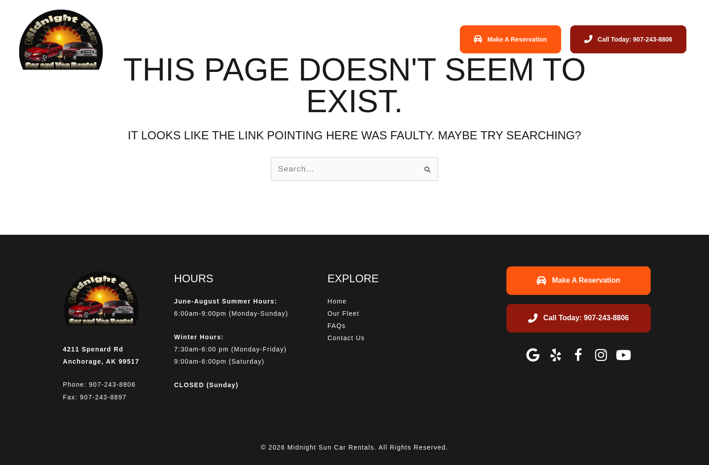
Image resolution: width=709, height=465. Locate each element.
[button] (533, 355)
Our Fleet (312, 39)
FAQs (350, 39)
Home (274, 39)
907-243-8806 (112, 384)
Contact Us (392, 39)
